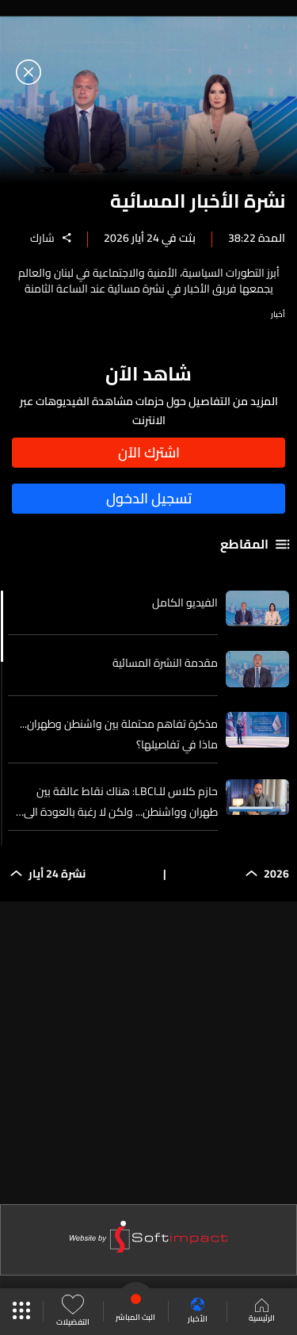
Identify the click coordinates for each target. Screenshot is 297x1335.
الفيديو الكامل (185, 602)
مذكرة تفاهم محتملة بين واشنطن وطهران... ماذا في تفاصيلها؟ (119, 734)
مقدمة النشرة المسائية (165, 662)
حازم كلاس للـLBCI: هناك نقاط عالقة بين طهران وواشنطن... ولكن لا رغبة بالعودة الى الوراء (121, 801)
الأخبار (198, 1311)
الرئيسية (262, 1312)
